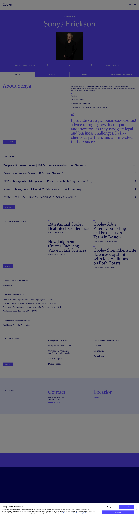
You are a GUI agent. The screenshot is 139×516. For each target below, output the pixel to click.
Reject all (126, 507)
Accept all (118, 513)
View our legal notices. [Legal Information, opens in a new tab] (82, 513)
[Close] (136, 510)
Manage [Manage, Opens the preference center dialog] (109, 507)
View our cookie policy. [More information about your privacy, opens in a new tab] (69, 513)
